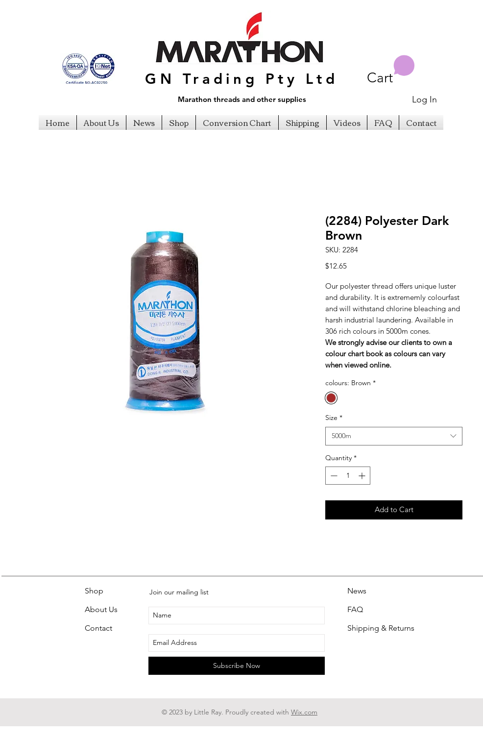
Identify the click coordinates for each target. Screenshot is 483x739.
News (356, 590)
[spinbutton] (348, 475)
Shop (94, 590)
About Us (101, 609)
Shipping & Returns (380, 628)
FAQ (355, 609)
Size (333, 417)
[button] (391, 70)
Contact (98, 628)
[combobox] (393, 436)
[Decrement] (333, 475)
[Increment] (363, 475)
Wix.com (304, 712)
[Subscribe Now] (236, 666)
